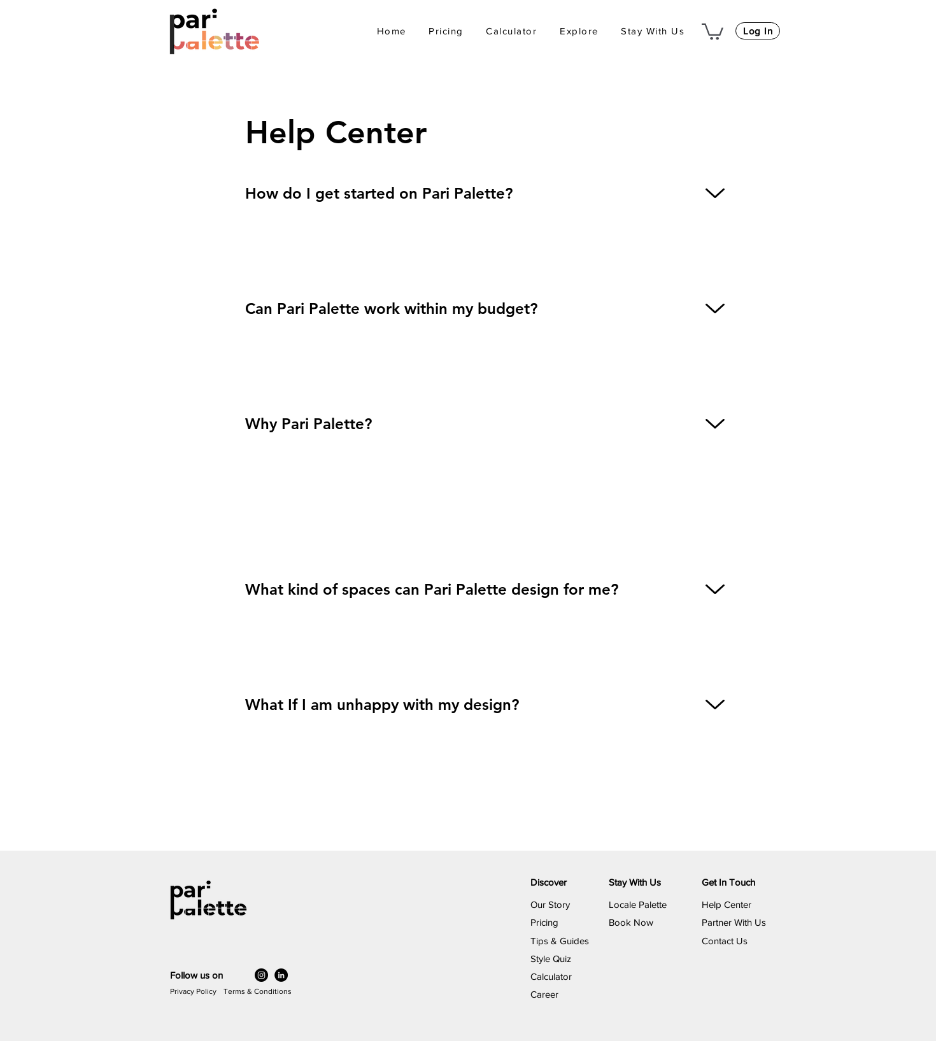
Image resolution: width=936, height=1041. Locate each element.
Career (544, 994)
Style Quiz (550, 958)
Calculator (551, 976)
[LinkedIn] (281, 975)
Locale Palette (638, 904)
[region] (468, 217)
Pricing (544, 922)
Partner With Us (734, 922)
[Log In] (757, 30)
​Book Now (631, 922)
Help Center (726, 904)
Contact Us (725, 940)
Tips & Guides (559, 940)
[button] (579, 31)
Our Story (550, 904)
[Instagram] (261, 975)
